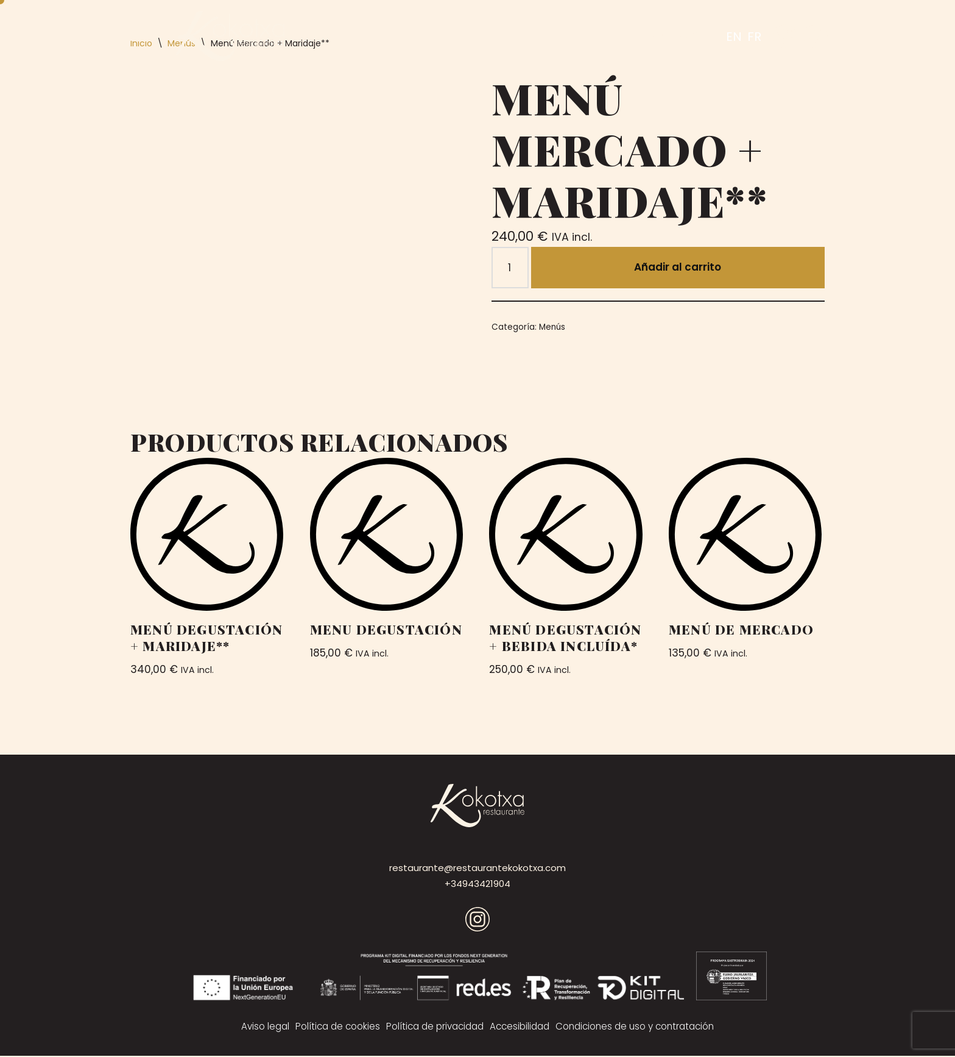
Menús (552, 327)
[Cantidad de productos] (510, 267)
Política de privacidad (434, 1027)
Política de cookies (336, 1027)
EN (734, 36)
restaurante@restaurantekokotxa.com (477, 869)
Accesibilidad (520, 1027)
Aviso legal (263, 1027)
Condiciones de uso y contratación (637, 1027)
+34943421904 (477, 884)
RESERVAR (677, 35)
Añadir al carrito (678, 267)
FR (754, 36)
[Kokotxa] (231, 36)
